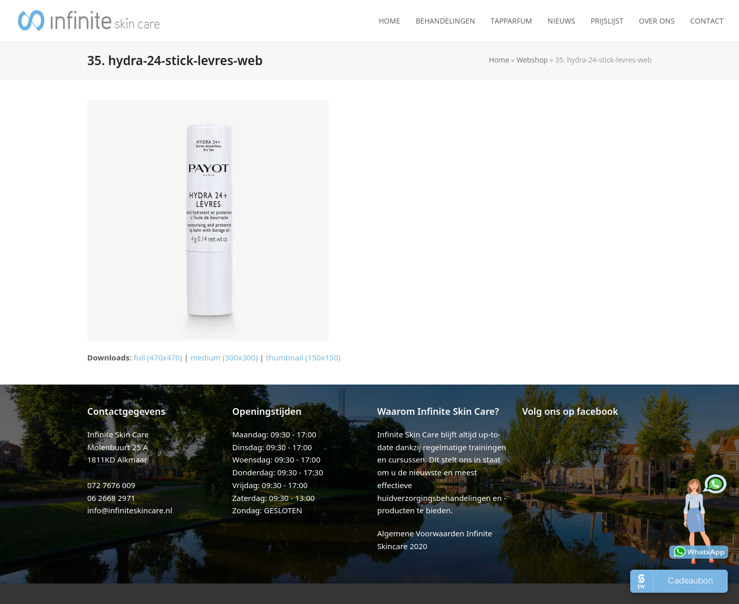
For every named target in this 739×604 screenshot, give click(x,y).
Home (499, 60)
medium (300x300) (224, 357)
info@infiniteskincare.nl (129, 510)
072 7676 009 (111, 485)
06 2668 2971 (111, 498)
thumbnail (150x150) (303, 357)
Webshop (532, 60)
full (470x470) (157, 357)
